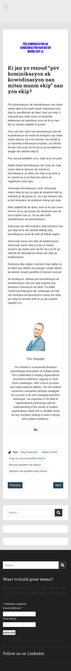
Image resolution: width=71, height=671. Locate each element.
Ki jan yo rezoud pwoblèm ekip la (27, 458)
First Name (9, 618)
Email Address (13, 608)
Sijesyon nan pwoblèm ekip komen (28, 471)
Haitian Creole (49, 452)
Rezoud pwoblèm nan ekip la (25, 464)
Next (58, 485)
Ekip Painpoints (29, 452)
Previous (15, 485)
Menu (7, 6)
